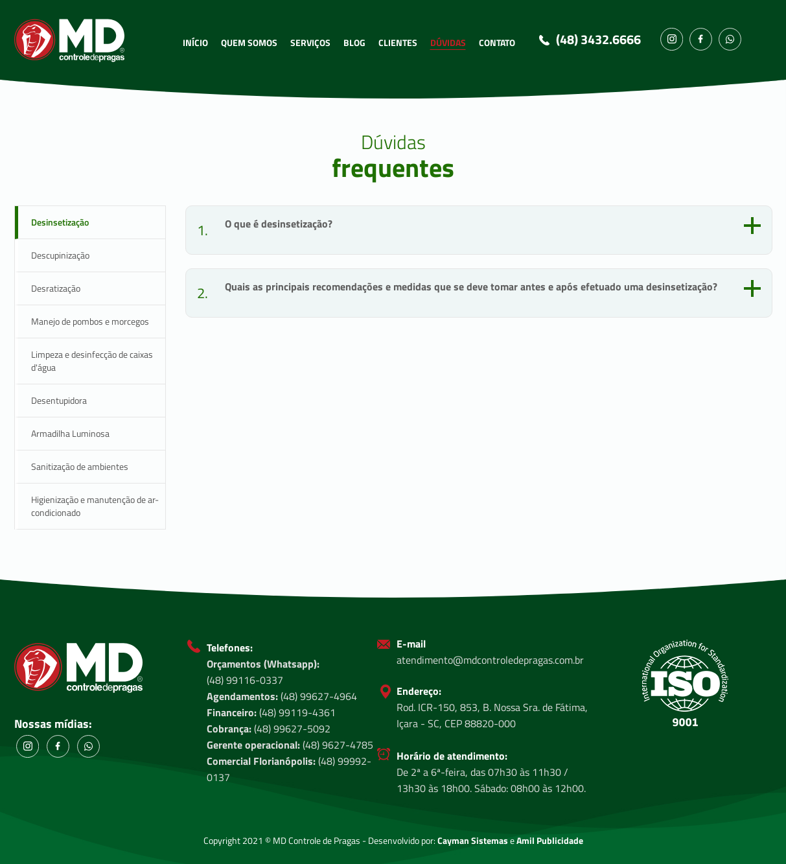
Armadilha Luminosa (70, 433)
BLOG (354, 42)
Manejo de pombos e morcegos (90, 321)
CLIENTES (397, 42)
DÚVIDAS (448, 42)
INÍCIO (195, 42)
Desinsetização (60, 222)
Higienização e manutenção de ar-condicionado (95, 506)
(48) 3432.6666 (598, 39)
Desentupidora (59, 400)
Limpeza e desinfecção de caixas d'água (92, 360)
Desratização (55, 288)
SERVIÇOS (310, 42)
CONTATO (497, 42)
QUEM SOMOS (249, 42)
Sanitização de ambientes (79, 466)
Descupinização (60, 255)
